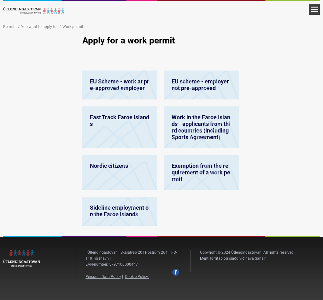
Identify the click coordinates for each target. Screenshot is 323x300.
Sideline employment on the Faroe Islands (119, 211)
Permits (9, 27)
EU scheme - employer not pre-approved (201, 85)
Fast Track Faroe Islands (119, 131)
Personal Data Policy (103, 277)
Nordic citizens (119, 175)
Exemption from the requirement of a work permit (201, 175)
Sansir (260, 258)
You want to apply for (39, 27)
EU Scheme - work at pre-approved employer (119, 85)
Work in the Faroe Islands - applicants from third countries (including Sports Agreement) (201, 131)
